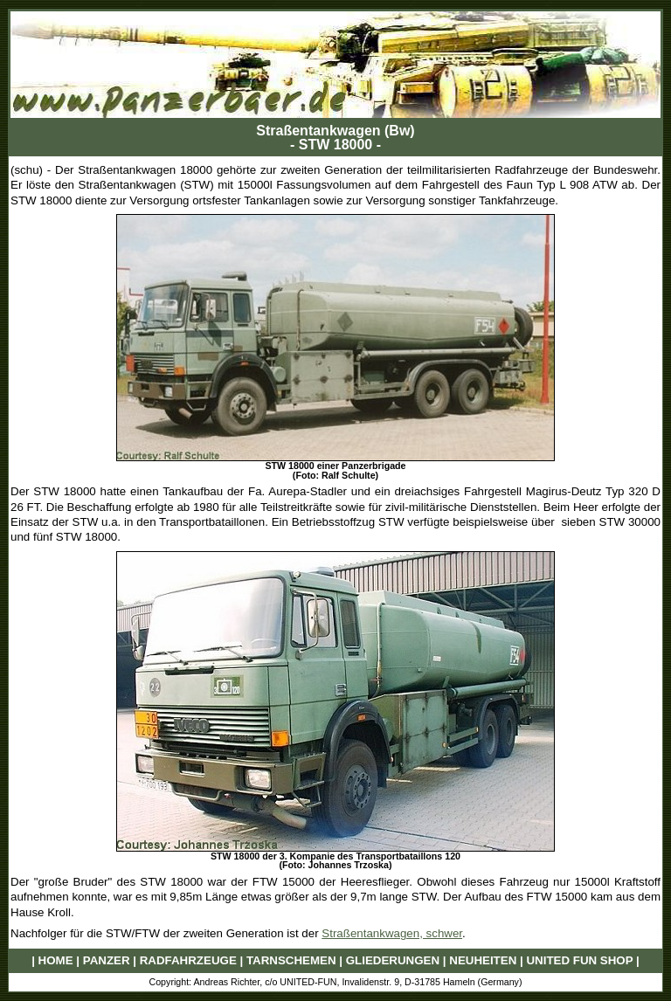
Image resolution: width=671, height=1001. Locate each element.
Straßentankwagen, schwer (392, 933)
